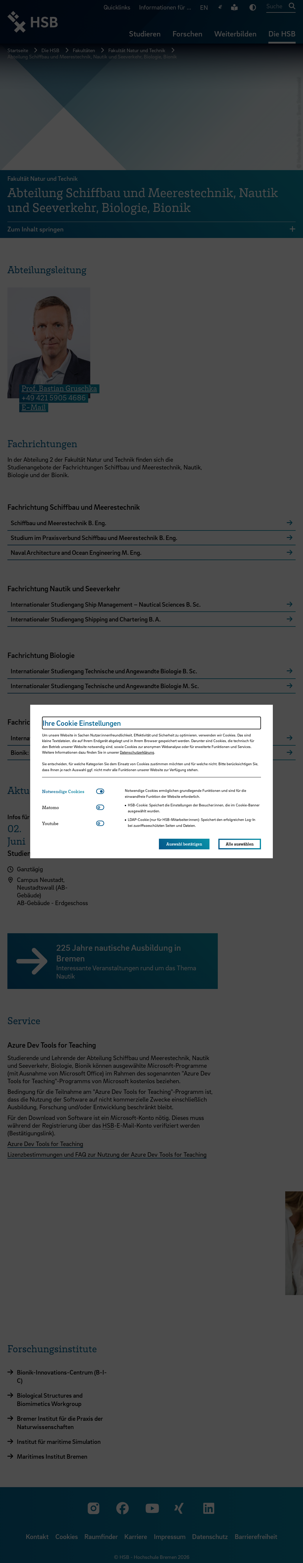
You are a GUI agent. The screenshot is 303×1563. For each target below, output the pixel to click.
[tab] (69, 791)
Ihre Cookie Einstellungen (82, 723)
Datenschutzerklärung (137, 752)
